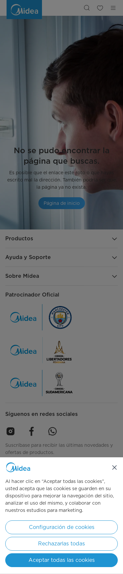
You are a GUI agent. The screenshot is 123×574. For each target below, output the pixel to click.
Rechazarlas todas (61, 543)
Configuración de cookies (61, 527)
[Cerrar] (114, 467)
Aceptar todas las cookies (62, 560)
